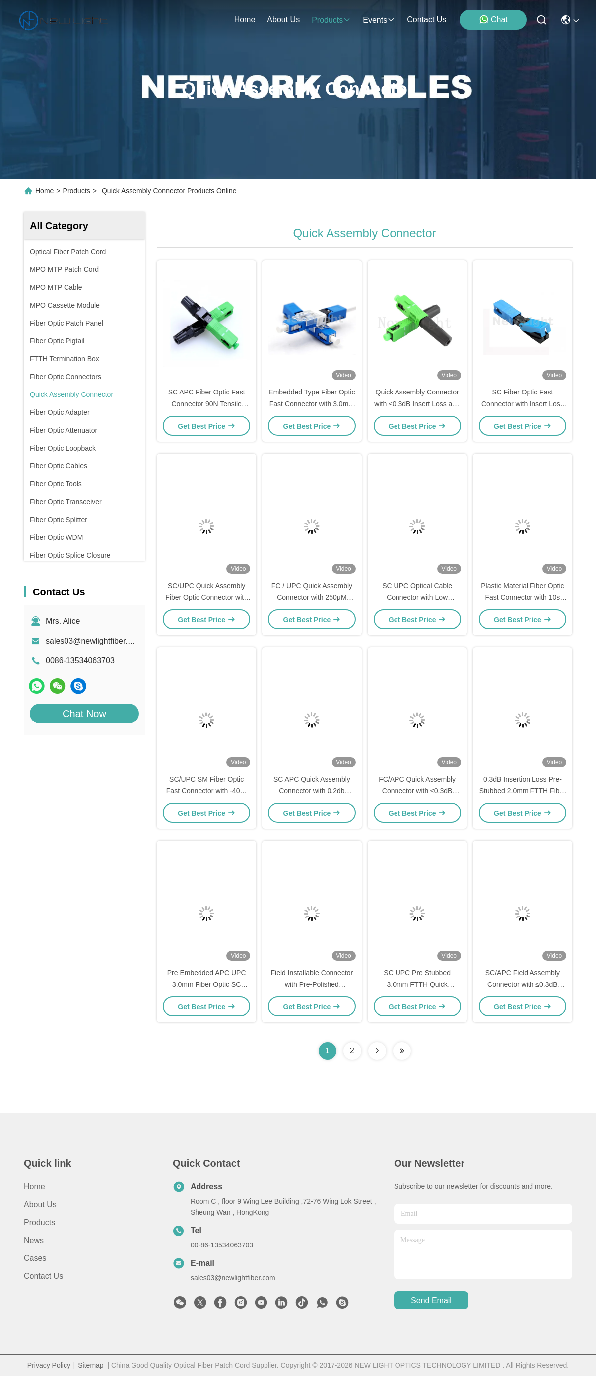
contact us (426, 19)
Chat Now (84, 713)
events (379, 20)
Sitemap (90, 1365)
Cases (35, 1258)
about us (283, 19)
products (331, 20)
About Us (40, 1204)
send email (431, 1300)
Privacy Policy (48, 1365)
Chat (493, 19)
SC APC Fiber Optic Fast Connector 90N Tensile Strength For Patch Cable (206, 404)
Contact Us (43, 1276)
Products (76, 191)
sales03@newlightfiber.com (94, 641)
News (34, 1240)
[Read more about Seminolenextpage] (377, 1051)
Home (245, 19)
